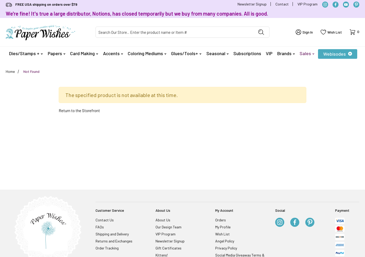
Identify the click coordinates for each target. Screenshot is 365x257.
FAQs (100, 227)
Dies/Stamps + (26, 53)
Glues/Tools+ (186, 53)
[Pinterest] (356, 5)
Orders (220, 220)
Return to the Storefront (79, 110)
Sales (307, 53)
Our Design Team (168, 227)
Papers (56, 53)
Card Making (84, 53)
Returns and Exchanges (114, 241)
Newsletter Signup (252, 4)
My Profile (223, 227)
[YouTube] (346, 5)
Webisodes (337, 54)
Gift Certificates (168, 248)
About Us (163, 220)
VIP (269, 53)
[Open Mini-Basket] (354, 32)
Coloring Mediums (147, 53)
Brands (286, 53)
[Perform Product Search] (261, 32)
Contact (282, 4)
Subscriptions (247, 53)
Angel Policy (224, 241)
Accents (113, 53)
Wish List (222, 234)
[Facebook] (336, 5)
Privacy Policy (226, 248)
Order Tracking (107, 248)
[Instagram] (325, 5)
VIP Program (307, 4)
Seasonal (217, 53)
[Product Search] (174, 32)
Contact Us (105, 220)
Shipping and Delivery (112, 234)
